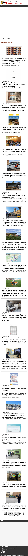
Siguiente (12, 515)
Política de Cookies (21, 555)
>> (18, 515)
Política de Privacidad (11, 555)
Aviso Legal (3, 555)
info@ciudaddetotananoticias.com (8, 548)
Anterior (10, 513)
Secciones (14, 521)
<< (5, 513)
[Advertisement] (14, 22)
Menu (14, 6)
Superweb (9, 554)
